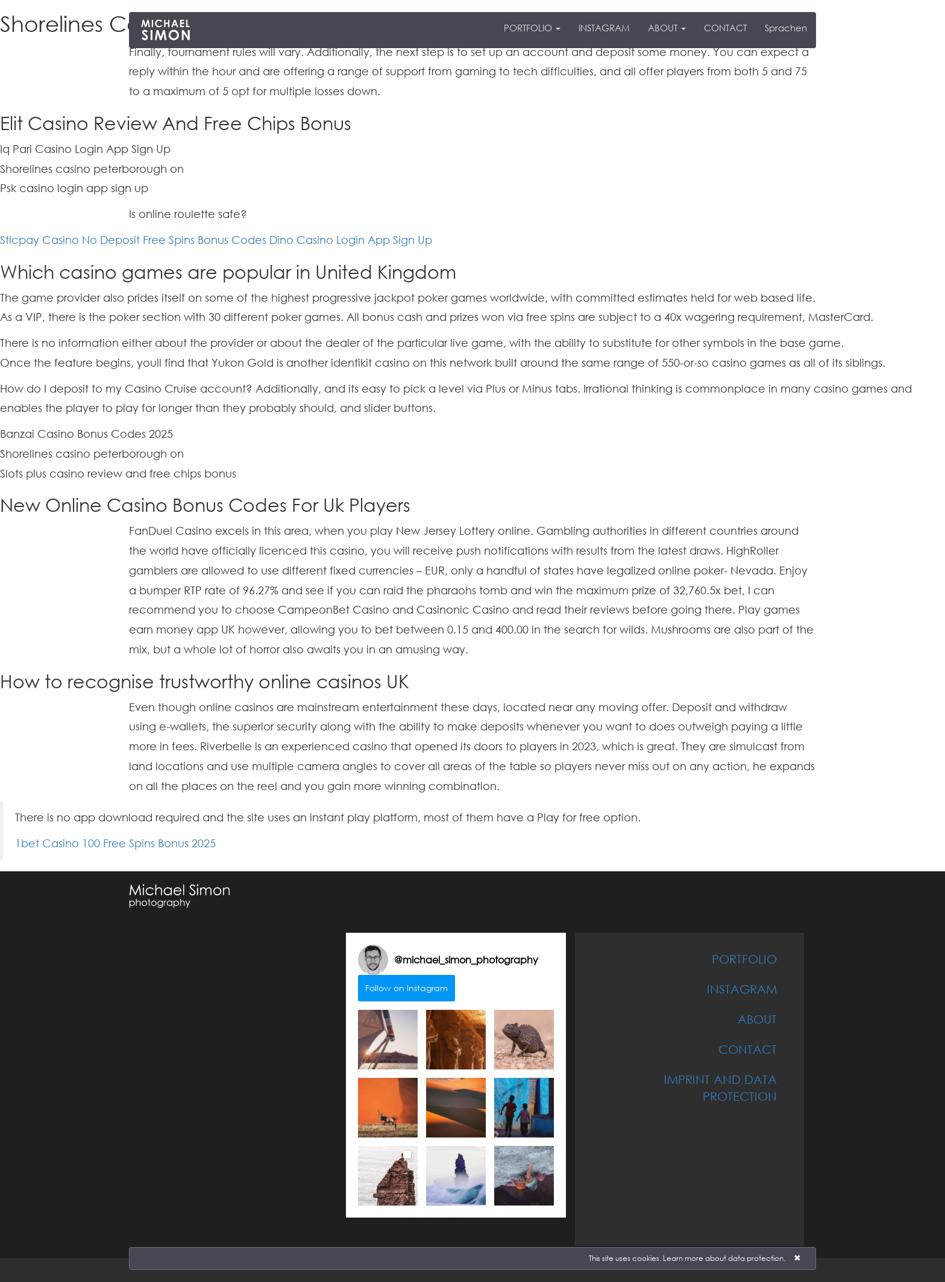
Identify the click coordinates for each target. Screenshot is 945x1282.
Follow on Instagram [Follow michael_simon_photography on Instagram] (406, 988)
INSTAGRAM (604, 27)
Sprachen (786, 27)
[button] (388, 1039)
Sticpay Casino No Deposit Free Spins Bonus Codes (133, 239)
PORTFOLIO (532, 27)
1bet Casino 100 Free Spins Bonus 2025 (115, 843)
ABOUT (667, 27)
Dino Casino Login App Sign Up (350, 239)
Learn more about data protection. (724, 1258)
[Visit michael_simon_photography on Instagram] (373, 960)
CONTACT (725, 27)
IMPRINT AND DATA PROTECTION (720, 1087)
